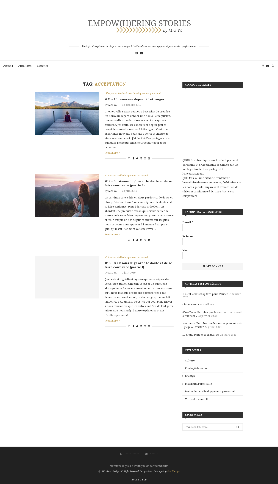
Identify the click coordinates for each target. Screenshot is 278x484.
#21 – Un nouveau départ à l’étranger (135, 99)
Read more (112, 152)
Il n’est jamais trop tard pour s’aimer (205, 294)
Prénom (187, 236)
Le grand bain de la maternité (200, 334)
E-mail (187, 222)
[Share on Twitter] (137, 158)
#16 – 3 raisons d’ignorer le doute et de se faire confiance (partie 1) (138, 265)
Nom (185, 250)
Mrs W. (112, 104)
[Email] (141, 53)
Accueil (8, 66)
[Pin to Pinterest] (141, 158)
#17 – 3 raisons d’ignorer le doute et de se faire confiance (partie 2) (138, 183)
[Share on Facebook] (133, 158)
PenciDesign (173, 471)
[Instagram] (136, 53)
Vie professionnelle (197, 399)
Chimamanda (190, 304)
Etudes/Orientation (196, 368)
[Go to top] (139, 479)
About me (25, 66)
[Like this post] (129, 158)
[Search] (272, 66)
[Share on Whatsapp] (145, 158)
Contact (42, 66)
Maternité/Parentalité (198, 383)
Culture (190, 360)
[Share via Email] (149, 158)
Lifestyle (190, 376)
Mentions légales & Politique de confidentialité (139, 465)
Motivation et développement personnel (210, 391)
